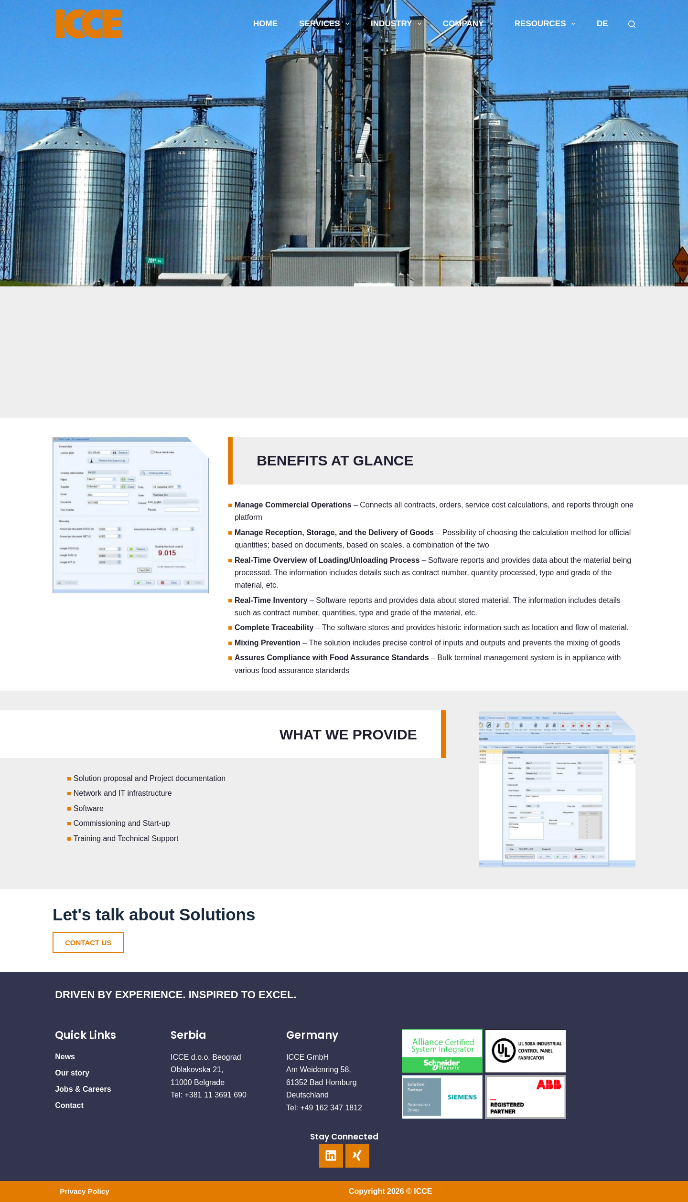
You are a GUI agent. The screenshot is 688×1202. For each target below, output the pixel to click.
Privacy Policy (86, 1191)
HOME (265, 23)
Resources (547, 24)
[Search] (631, 24)
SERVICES (326, 24)
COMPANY (470, 24)
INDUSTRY (398, 24)
